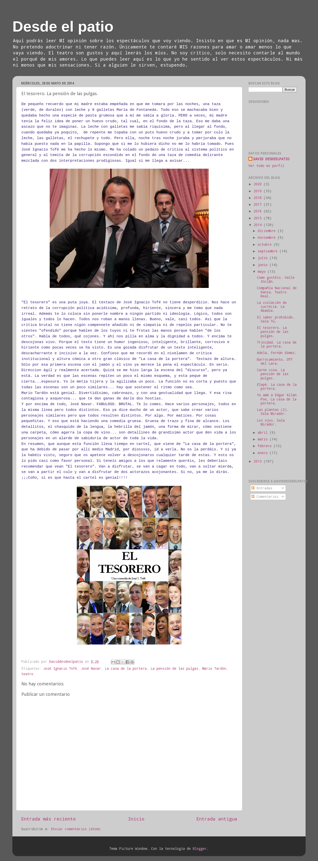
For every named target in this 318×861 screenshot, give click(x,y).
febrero (266, 446)
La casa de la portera (126, 668)
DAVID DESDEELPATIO (271, 159)
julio (264, 258)
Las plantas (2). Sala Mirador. (273, 411)
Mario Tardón (214, 668)
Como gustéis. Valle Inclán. (276, 279)
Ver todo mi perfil (266, 165)
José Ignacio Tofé (60, 668)
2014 (259, 225)
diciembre (268, 231)
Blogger (200, 848)
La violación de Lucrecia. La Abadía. (272, 306)
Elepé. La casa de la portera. (277, 386)
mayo (263, 271)
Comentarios (264, 496)
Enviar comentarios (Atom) (76, 829)
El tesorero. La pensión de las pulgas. (272, 331)
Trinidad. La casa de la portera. (277, 344)
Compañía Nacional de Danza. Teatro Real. (277, 292)
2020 (259, 184)
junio (264, 265)
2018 (259, 198)
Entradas (261, 488)
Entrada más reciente (48, 819)
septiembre (268, 251)
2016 (259, 211)
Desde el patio (63, 26)
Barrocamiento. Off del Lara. (275, 361)
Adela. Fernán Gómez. (277, 353)
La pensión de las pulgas (174, 668)
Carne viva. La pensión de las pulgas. (272, 374)
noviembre (268, 237)
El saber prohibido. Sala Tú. (276, 319)
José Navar (91, 668)
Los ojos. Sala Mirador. (271, 422)
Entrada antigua (216, 819)
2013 (259, 461)
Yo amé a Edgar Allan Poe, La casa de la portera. (277, 399)
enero (264, 453)
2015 (259, 218)
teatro (27, 674)
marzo (264, 439)
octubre (266, 244)
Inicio (136, 819)
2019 (259, 191)
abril (264, 432)
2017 (259, 204)
